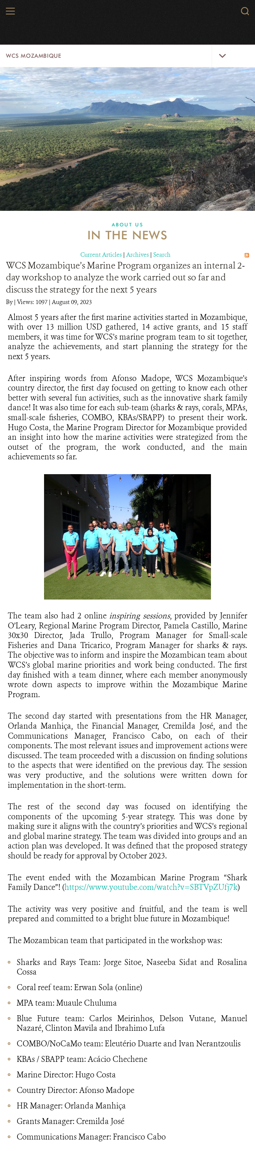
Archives (137, 255)
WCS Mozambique (33, 56)
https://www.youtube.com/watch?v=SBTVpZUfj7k (151, 887)
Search (162, 255)
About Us (128, 224)
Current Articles (101, 255)
